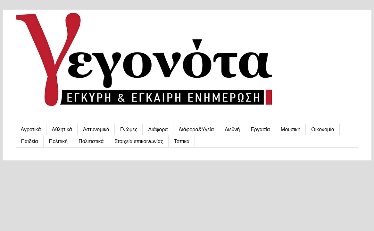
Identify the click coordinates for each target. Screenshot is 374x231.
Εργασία (260, 129)
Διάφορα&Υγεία (196, 129)
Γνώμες (128, 129)
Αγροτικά (31, 129)
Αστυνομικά (96, 129)
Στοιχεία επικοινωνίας (139, 141)
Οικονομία (322, 129)
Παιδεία (29, 141)
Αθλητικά (62, 129)
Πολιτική (58, 141)
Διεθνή (232, 129)
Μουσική (290, 129)
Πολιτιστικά (91, 141)
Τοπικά (181, 141)
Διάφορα (158, 129)
